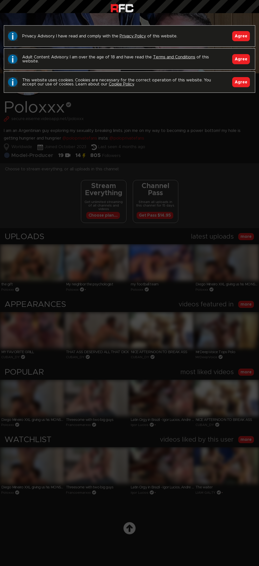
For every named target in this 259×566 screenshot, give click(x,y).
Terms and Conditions (174, 57)
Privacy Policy (133, 36)
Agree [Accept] (241, 36)
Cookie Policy (121, 84)
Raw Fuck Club (122, 8)
